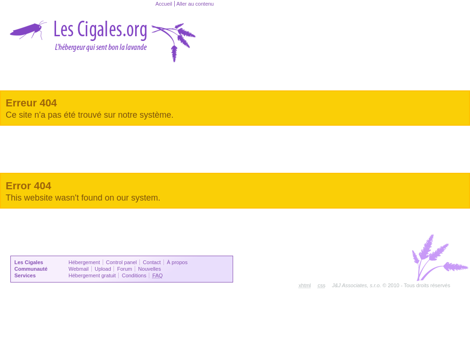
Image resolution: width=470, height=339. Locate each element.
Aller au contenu (195, 4)
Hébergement (84, 262)
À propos (177, 262)
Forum (124, 269)
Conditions (134, 275)
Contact (152, 262)
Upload (103, 269)
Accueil (163, 4)
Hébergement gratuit (92, 275)
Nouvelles (149, 269)
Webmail (79, 269)
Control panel (121, 262)
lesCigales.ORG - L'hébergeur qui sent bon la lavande (103, 35)
